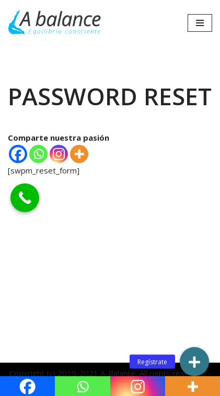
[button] (194, 361)
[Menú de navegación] (200, 23)
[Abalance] (55, 22)
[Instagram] (59, 154)
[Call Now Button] (24, 197)
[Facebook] (18, 154)
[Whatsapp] (38, 154)
